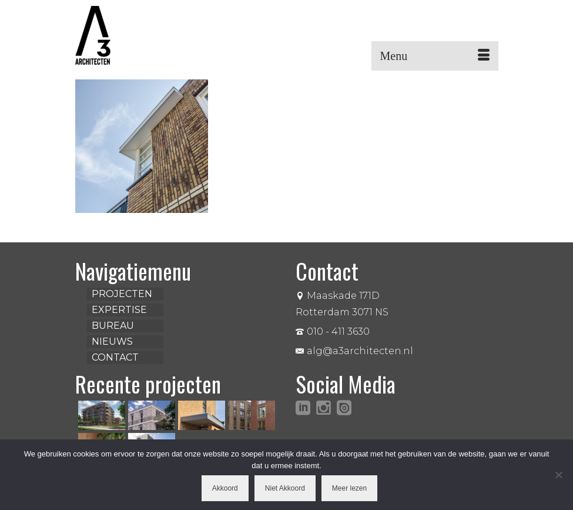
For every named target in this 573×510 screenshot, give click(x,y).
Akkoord (225, 488)
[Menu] (434, 56)
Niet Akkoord (285, 488)
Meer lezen (349, 488)
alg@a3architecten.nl (354, 350)
